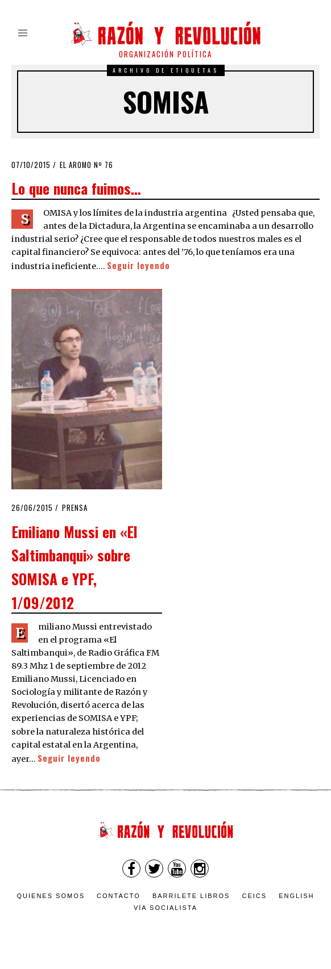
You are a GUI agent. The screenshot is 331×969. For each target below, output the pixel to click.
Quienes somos (51, 895)
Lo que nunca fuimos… (76, 188)
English (296, 895)
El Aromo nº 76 (86, 165)
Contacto (118, 895)
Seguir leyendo (138, 265)
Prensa (75, 507)
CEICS (254, 895)
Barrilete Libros (191, 895)
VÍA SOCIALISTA (165, 907)
